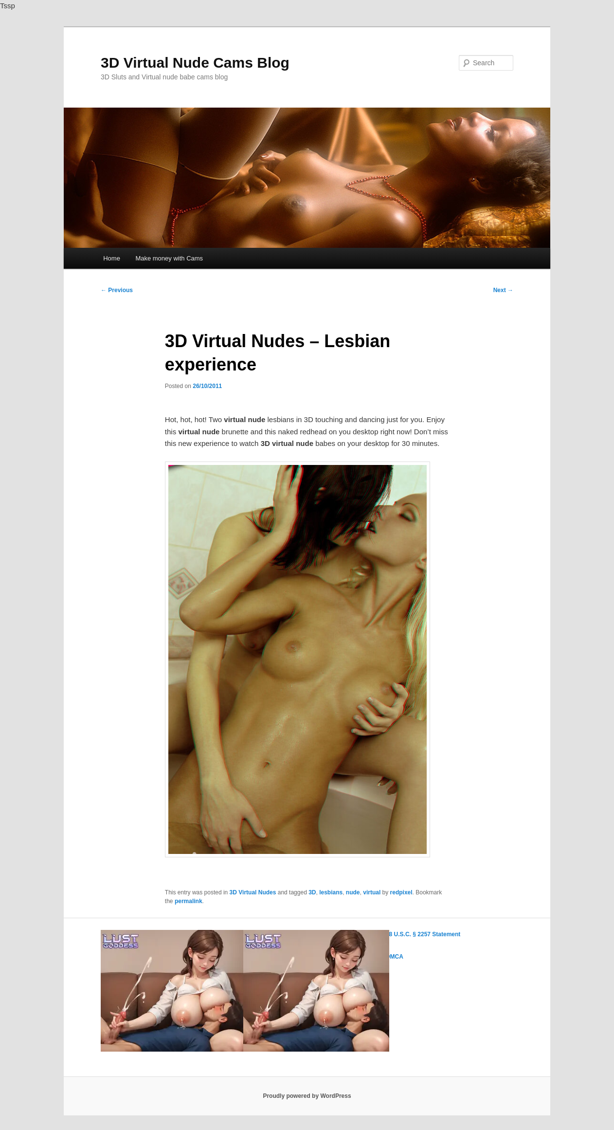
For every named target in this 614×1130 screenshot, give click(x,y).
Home (111, 258)
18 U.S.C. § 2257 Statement (423, 934)
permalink (188, 901)
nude (353, 892)
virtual (371, 892)
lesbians (331, 892)
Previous (117, 290)
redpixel (401, 892)
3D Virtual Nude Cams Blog (195, 63)
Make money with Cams (169, 258)
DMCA (394, 956)
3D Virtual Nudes (253, 892)
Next (503, 290)
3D (312, 892)
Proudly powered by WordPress (307, 1096)
